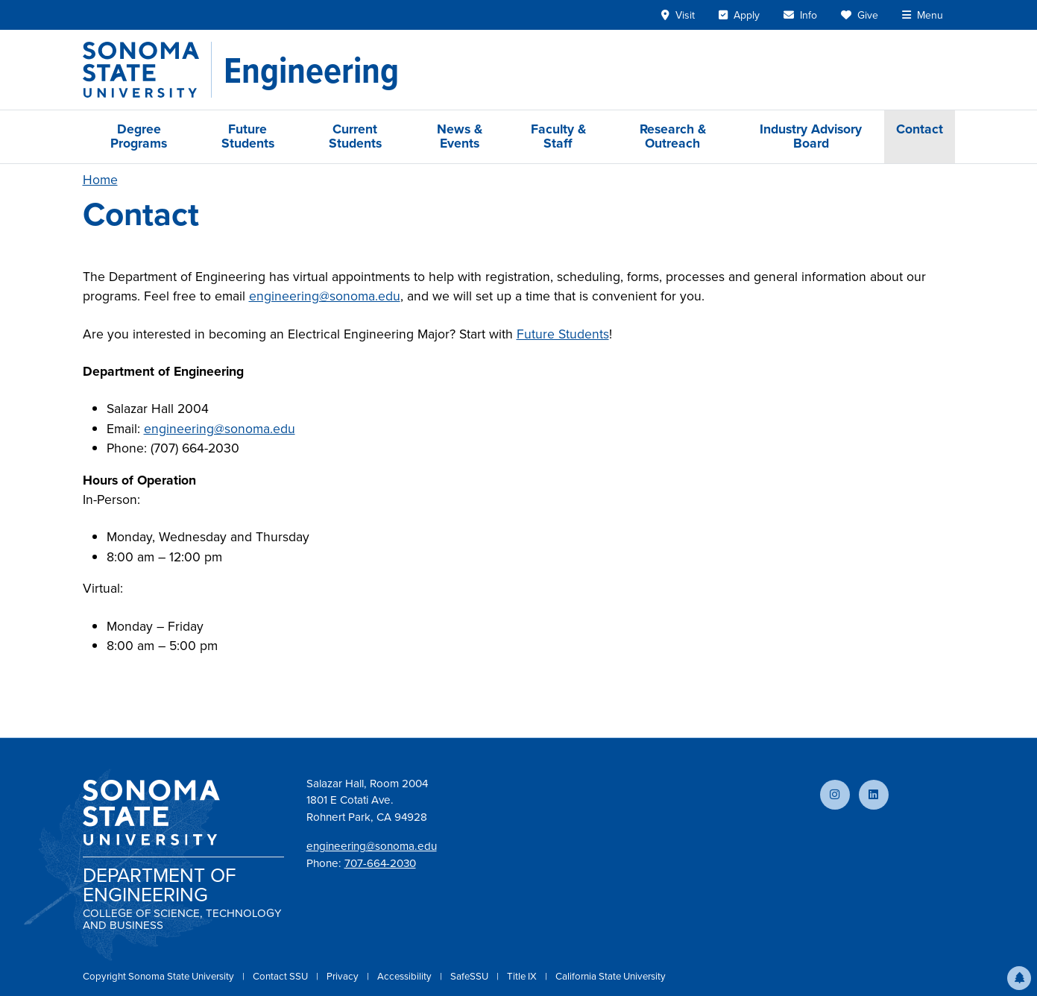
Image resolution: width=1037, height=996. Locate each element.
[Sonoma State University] (147, 70)
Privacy (344, 976)
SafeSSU (470, 976)
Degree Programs (138, 136)
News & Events (459, 136)
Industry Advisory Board (811, 136)
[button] (1019, 978)
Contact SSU (281, 976)
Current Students (355, 136)
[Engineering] (311, 70)
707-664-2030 (380, 863)
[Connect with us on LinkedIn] (874, 795)
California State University (610, 976)
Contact (919, 129)
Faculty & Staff (558, 136)
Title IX (523, 976)
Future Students (247, 136)
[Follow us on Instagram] (835, 795)
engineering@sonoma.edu (324, 296)
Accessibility (405, 976)
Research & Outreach (673, 136)
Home (100, 179)
